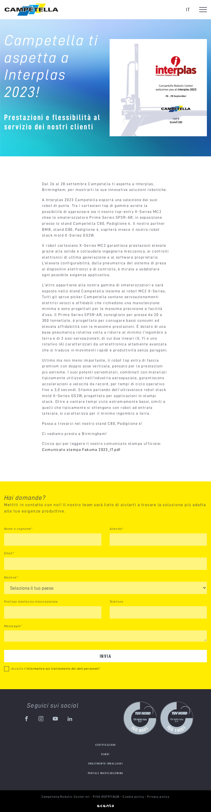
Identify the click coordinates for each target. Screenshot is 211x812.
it (188, 9)
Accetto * (56, 668)
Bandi (105, 754)
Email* (9, 553)
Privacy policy (158, 796)
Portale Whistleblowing (105, 773)
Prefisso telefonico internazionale (31, 601)
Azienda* (116, 528)
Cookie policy (134, 796)
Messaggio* (13, 626)
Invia (106, 656)
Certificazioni (105, 744)
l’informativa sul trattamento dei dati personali (61, 668)
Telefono (116, 601)
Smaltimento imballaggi (105, 763)
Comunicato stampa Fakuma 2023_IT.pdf (81, 449)
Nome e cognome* (18, 528)
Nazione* (11, 577)
